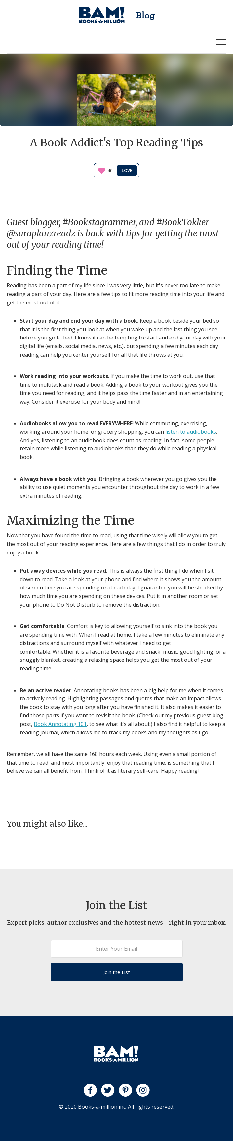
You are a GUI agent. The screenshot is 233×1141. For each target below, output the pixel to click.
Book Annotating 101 (60, 724)
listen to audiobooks (190, 431)
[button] (221, 42)
